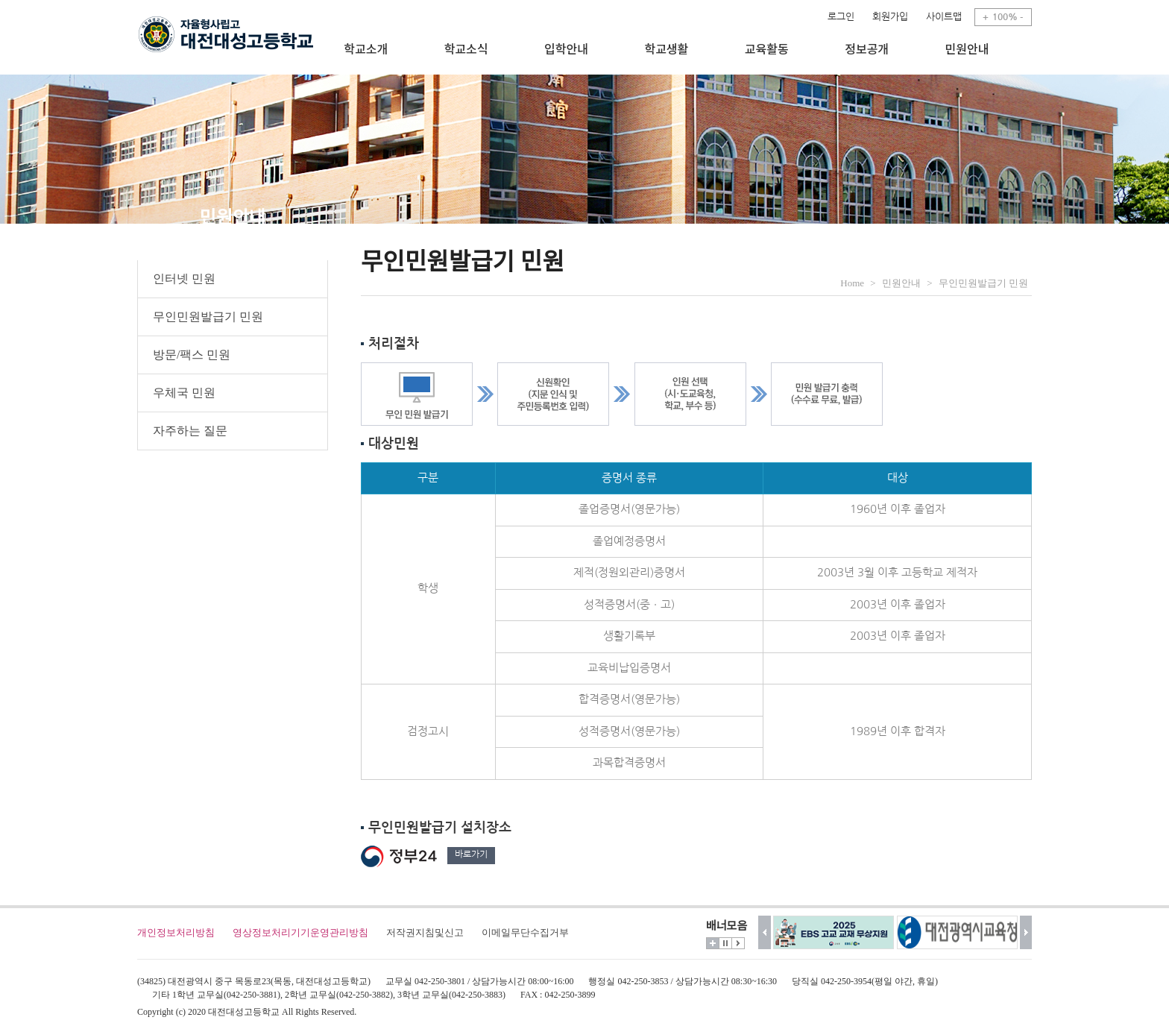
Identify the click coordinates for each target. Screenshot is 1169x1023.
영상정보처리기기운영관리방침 (300, 932)
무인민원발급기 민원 (208, 316)
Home (852, 283)
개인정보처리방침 (176, 932)
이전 (764, 932)
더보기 (712, 943)
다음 (1026, 932)
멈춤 (725, 943)
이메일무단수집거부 (525, 932)
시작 (738, 943)
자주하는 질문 (190, 430)
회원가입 (890, 17)
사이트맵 (944, 17)
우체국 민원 (184, 392)
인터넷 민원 (184, 278)
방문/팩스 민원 (191, 354)
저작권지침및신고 (425, 932)
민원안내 (901, 283)
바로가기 (471, 854)
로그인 (841, 17)
